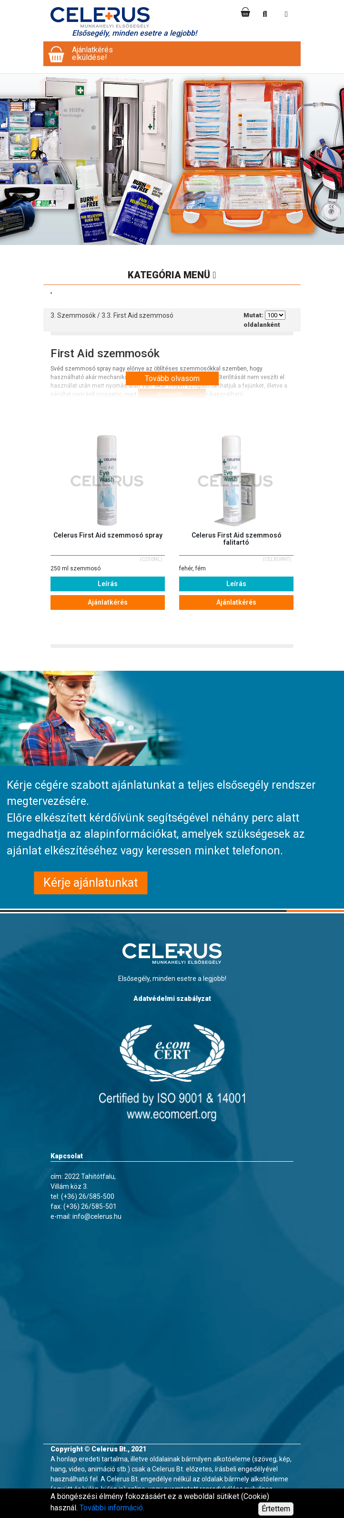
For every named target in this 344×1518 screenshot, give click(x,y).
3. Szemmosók (73, 315)
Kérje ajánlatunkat (90, 883)
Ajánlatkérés (108, 602)
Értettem (276, 1508)
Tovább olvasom (172, 378)
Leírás (108, 584)
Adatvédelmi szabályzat (172, 998)
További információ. (112, 1507)
